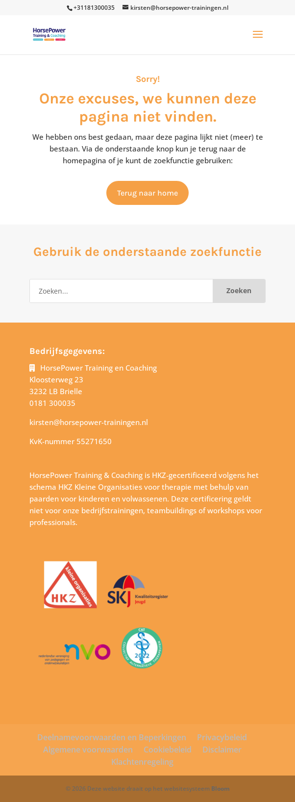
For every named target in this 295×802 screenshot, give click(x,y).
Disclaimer (222, 749)
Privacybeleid (222, 737)
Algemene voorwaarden (88, 749)
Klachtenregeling (142, 761)
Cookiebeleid (168, 749)
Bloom (220, 788)
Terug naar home (147, 193)
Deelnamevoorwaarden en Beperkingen (111, 737)
